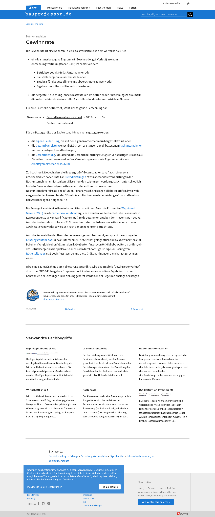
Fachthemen (103, 7)
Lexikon (33, 8)
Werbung (31, 498)
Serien (133, 7)
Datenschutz (88, 498)
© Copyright (137, 308)
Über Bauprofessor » (54, 299)
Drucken (70, 308)
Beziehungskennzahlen (94, 456)
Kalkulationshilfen (79, 7)
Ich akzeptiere (110, 486)
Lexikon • (30, 23)
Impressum (88, 494)
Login (187, 3)
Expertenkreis (33, 494)
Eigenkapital (117, 456)
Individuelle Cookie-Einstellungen (44, 486)
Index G (39, 23)
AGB (84, 502)
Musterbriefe (54, 7)
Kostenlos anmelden (172, 3)
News (120, 7)
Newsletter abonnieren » (155, 502)
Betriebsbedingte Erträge (63, 456)
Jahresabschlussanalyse (140, 456)
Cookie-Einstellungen (92, 505)
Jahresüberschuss (59, 460)
